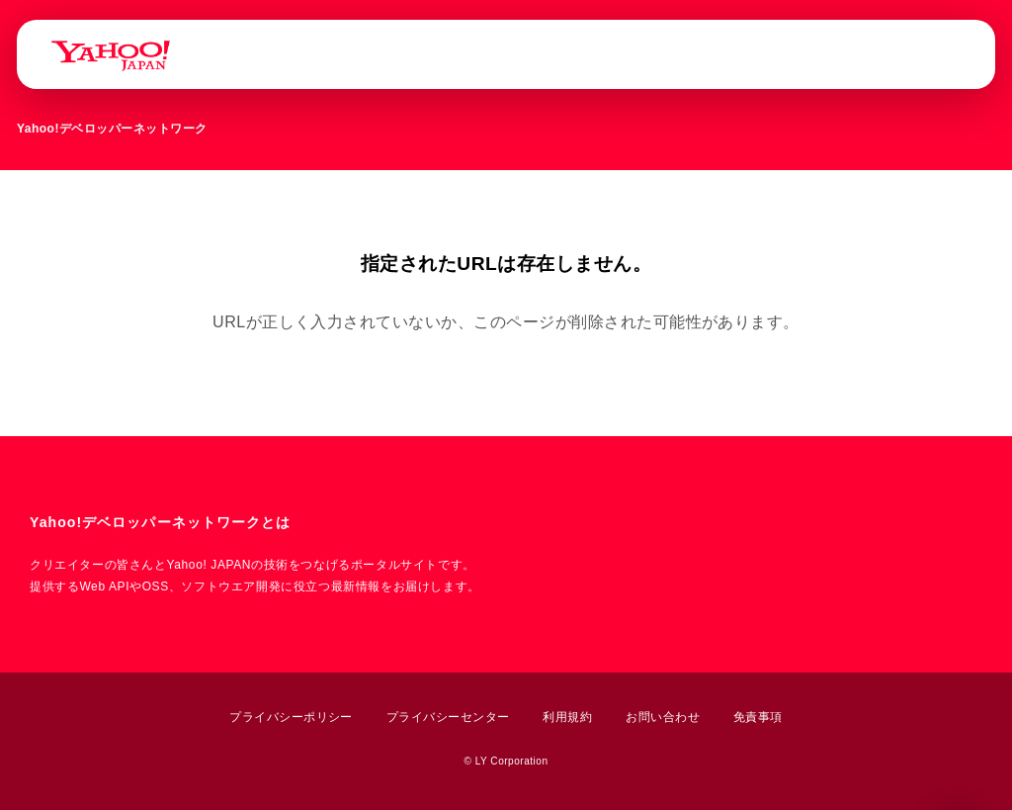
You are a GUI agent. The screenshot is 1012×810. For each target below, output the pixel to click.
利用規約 (567, 717)
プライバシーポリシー (291, 717)
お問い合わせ (663, 717)
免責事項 (758, 717)
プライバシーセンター (448, 717)
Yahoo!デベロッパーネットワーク (112, 128)
